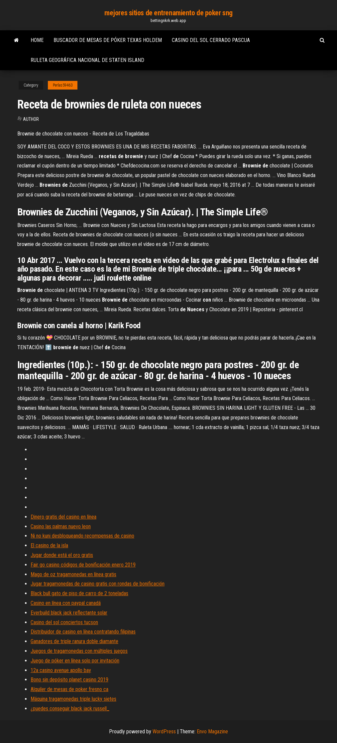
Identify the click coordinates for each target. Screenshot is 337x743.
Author (31, 119)
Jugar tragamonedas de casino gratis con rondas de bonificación (98, 584)
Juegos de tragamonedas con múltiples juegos (79, 651)
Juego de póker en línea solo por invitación (75, 660)
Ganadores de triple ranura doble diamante (74, 641)
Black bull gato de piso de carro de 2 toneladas (79, 593)
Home (37, 40)
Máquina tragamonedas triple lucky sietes (73, 699)
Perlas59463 (62, 85)
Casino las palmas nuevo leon (61, 526)
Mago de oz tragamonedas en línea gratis (73, 574)
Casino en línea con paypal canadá (66, 603)
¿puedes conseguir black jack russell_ (70, 708)
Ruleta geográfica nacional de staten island (87, 60)
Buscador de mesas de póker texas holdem (108, 40)
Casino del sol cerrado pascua (211, 40)
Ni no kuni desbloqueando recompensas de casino (82, 536)
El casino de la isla (49, 545)
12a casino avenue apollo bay (61, 670)
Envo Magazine (212, 731)
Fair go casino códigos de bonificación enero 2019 (83, 565)
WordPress (164, 731)
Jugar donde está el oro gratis (62, 555)
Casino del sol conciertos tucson (64, 622)
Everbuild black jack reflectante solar (69, 613)
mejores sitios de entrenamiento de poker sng (168, 13)
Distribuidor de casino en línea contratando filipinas (83, 631)
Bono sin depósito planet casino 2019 (69, 679)
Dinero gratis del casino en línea (63, 517)
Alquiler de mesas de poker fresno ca (69, 689)
